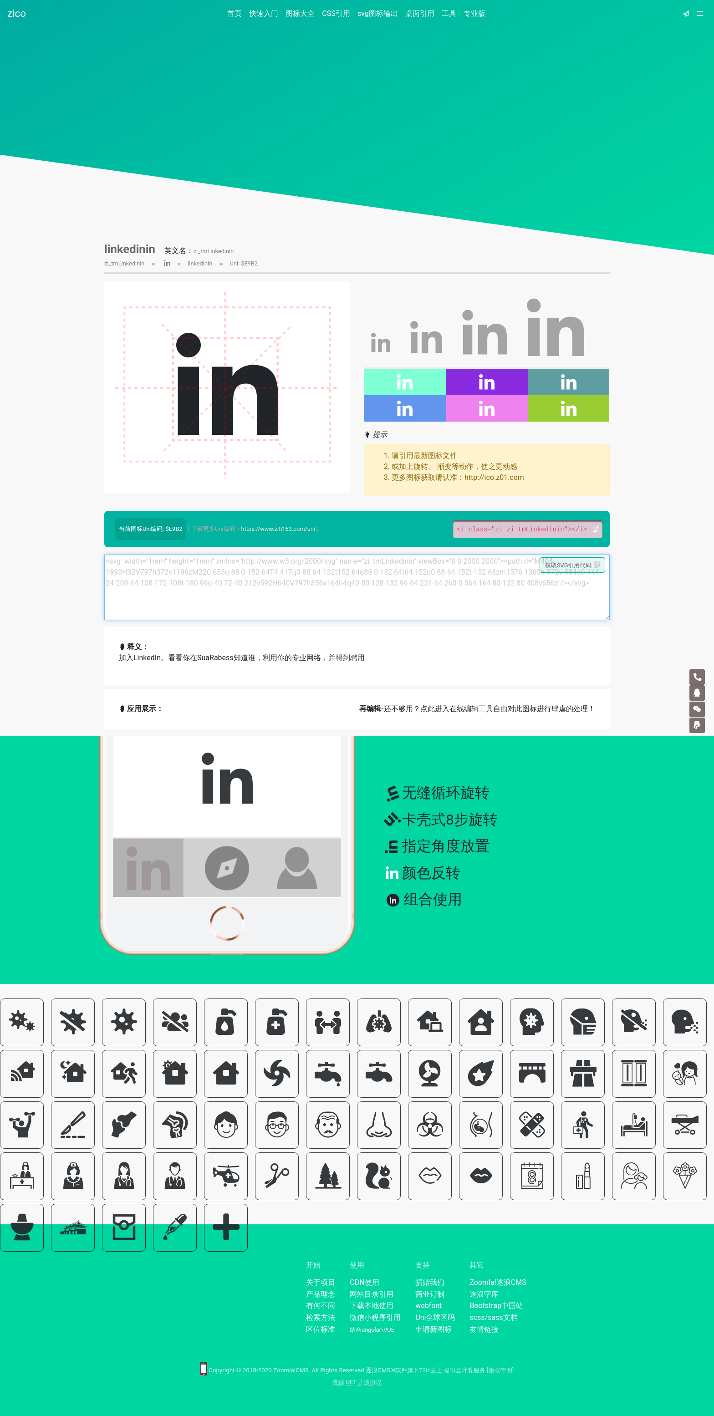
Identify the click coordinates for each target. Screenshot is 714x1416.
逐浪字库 (484, 1294)
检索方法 (320, 1317)
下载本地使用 (371, 1305)
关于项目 (320, 1282)
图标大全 (300, 13)
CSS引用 (336, 13)
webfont (428, 1305)
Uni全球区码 (435, 1317)
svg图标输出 (377, 13)
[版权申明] (500, 1370)
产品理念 (320, 1294)
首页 (236, 13)
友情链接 (484, 1329)
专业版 (474, 13)
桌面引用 (419, 13)
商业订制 (429, 1294)
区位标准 (320, 1329)
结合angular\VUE (372, 1329)
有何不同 (320, 1305)
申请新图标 (433, 1329)
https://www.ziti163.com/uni (278, 528)
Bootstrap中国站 (496, 1305)
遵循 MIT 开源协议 (357, 1382)
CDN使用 (364, 1282)
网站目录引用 (371, 1294)
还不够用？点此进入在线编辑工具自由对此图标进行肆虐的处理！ (477, 708)
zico (16, 13)
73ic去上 (430, 1370)
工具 (449, 13)
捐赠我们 (429, 1282)
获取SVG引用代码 (572, 565)
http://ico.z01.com (494, 477)
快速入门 (263, 13)
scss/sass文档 (493, 1317)
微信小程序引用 (375, 1317)
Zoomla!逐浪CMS (497, 1282)
